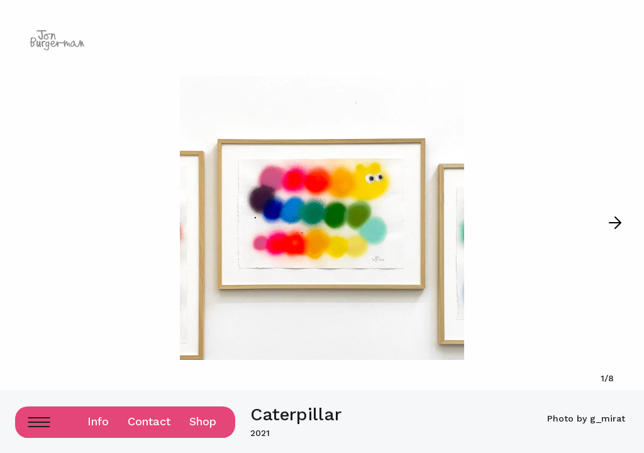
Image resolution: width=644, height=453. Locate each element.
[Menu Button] (39, 422)
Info (98, 421)
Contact (149, 421)
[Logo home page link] (57, 40)
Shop (202, 421)
